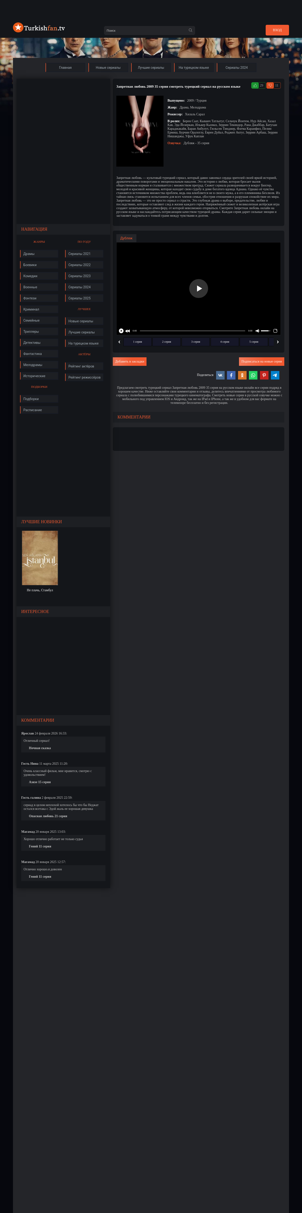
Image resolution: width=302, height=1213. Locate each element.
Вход (277, 30)
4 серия (224, 341)
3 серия (195, 341)
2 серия (166, 341)
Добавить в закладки (129, 361)
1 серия (137, 341)
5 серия (253, 341)
